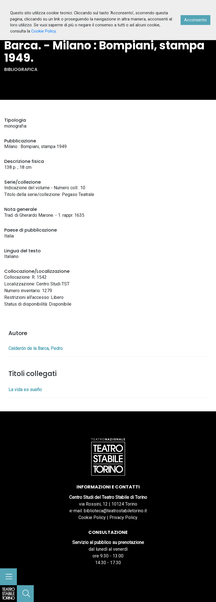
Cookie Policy (92, 517)
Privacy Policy (123, 517)
